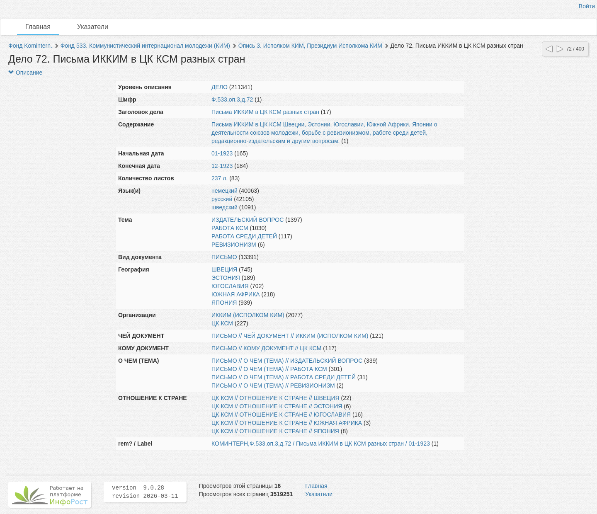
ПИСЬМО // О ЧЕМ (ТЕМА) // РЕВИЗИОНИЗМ (273, 385)
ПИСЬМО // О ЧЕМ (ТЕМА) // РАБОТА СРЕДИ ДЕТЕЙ (283, 377)
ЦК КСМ (222, 323)
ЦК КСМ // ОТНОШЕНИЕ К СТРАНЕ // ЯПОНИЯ (275, 431)
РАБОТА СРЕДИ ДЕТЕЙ (244, 236)
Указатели (92, 26)
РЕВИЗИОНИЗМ (233, 244)
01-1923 (222, 153)
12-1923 (222, 165)
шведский (224, 207)
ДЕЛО (219, 87)
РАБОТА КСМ (229, 228)
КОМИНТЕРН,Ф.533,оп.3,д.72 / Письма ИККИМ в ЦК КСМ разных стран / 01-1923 (320, 443)
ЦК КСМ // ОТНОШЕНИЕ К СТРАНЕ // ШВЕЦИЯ (275, 398)
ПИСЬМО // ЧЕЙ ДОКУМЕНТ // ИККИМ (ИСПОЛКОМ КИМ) (289, 335)
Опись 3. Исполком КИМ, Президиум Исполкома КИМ (310, 45)
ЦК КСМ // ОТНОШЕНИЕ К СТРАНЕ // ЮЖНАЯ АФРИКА (286, 422)
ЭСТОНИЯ (225, 277)
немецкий (224, 190)
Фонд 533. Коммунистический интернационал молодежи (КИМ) (145, 45)
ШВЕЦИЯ (224, 269)
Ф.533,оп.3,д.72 (232, 99)
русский (221, 199)
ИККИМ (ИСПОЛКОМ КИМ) (247, 315)
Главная (38, 26)
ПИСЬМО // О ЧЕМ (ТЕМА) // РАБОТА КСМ (269, 369)
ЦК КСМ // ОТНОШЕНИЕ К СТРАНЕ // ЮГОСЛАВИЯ (281, 414)
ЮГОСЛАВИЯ (230, 286)
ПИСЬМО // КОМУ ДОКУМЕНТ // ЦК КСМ (266, 348)
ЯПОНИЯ (224, 302)
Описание (25, 72)
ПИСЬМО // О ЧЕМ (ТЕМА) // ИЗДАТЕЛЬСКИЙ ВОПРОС (286, 360)
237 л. (219, 178)
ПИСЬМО (224, 257)
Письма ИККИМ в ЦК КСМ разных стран (265, 112)
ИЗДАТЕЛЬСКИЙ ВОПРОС (247, 219)
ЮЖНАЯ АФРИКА (235, 294)
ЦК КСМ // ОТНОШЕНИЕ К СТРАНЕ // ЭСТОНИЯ (276, 406)
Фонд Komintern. (30, 45)
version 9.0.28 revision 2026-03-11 (145, 492)
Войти (587, 6)
